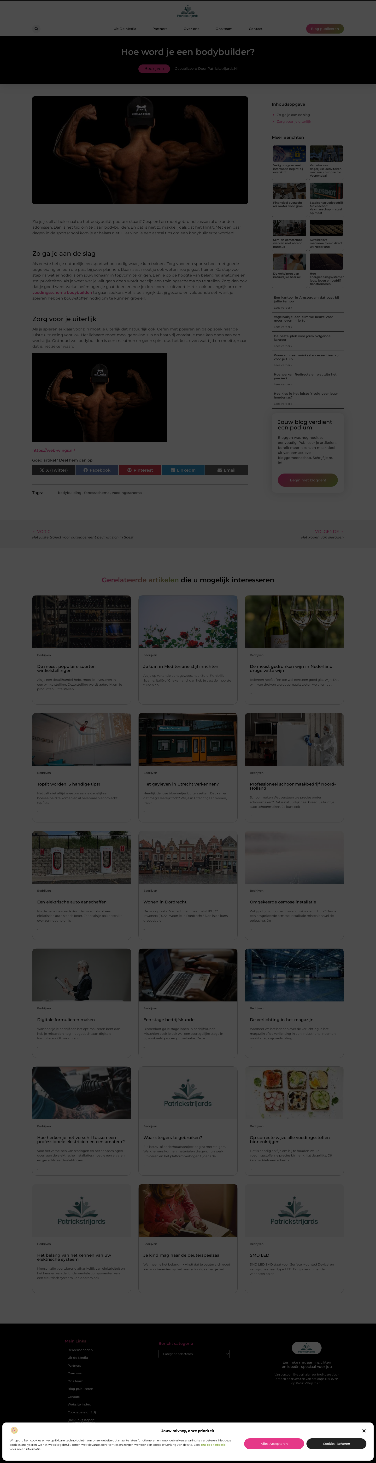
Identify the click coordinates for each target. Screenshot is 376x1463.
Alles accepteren (274, 1444)
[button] (364, 1430)
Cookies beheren (336, 1444)
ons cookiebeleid (213, 1444)
